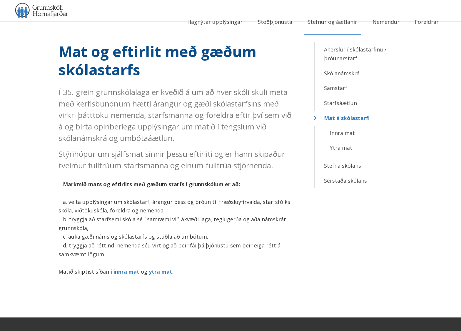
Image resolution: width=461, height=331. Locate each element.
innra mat (126, 285)
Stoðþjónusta (275, 21)
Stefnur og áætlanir (332, 21)
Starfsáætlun (340, 116)
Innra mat (342, 146)
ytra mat (160, 285)
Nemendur (386, 21)
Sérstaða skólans (345, 194)
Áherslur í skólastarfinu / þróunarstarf (355, 68)
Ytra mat (341, 161)
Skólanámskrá (342, 86)
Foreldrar (427, 21)
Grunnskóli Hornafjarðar (72, 20)
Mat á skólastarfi (347, 131)
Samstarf (335, 101)
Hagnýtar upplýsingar (215, 21)
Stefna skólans (342, 179)
